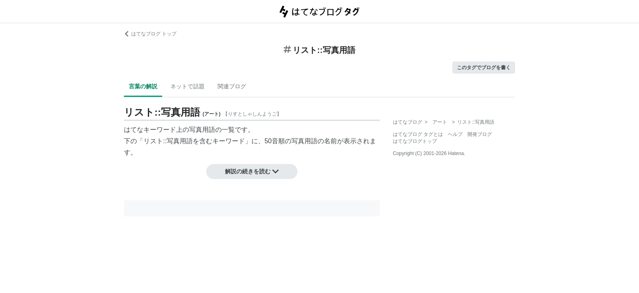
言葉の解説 (143, 86)
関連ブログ (232, 86)
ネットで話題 (187, 86)
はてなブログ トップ (150, 34)
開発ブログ (479, 134)
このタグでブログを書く (484, 67)
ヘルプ (455, 134)
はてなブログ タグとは (418, 134)
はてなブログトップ (415, 141)
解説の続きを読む (252, 171)
